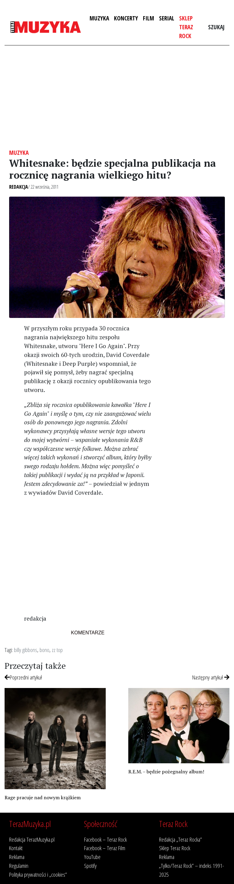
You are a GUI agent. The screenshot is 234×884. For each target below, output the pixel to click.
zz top (57, 650)
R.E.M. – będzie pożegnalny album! (166, 771)
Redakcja (18, 187)
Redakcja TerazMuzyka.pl (32, 839)
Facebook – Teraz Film (104, 848)
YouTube (92, 857)
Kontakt (16, 848)
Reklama (16, 857)
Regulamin (18, 865)
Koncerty (126, 18)
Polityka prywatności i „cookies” (38, 874)
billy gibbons (25, 650)
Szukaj (216, 27)
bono (44, 650)
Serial (166, 18)
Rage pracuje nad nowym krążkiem (43, 797)
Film (148, 18)
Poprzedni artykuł (23, 677)
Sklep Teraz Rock (186, 27)
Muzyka (99, 18)
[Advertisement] (117, 97)
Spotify (90, 865)
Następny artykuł (210, 677)
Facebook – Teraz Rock (105, 839)
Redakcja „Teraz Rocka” (180, 839)
